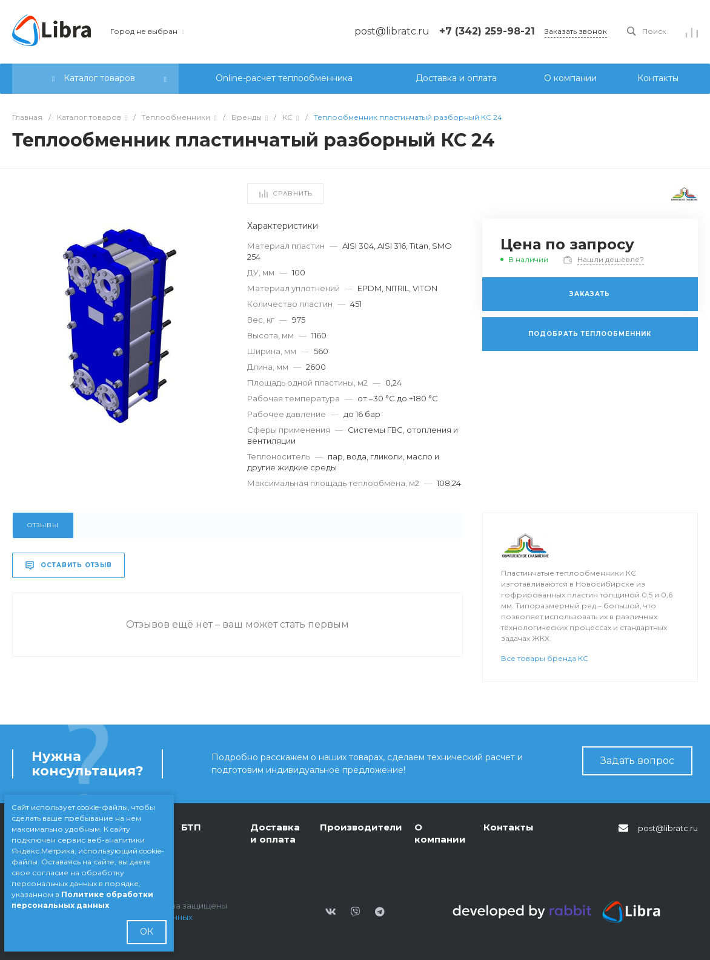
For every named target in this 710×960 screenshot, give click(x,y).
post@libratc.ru (668, 828)
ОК (146, 931)
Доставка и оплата (275, 833)
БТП (191, 827)
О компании (440, 833)
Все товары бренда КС (544, 658)
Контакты (508, 827)
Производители (361, 827)
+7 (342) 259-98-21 (487, 31)
